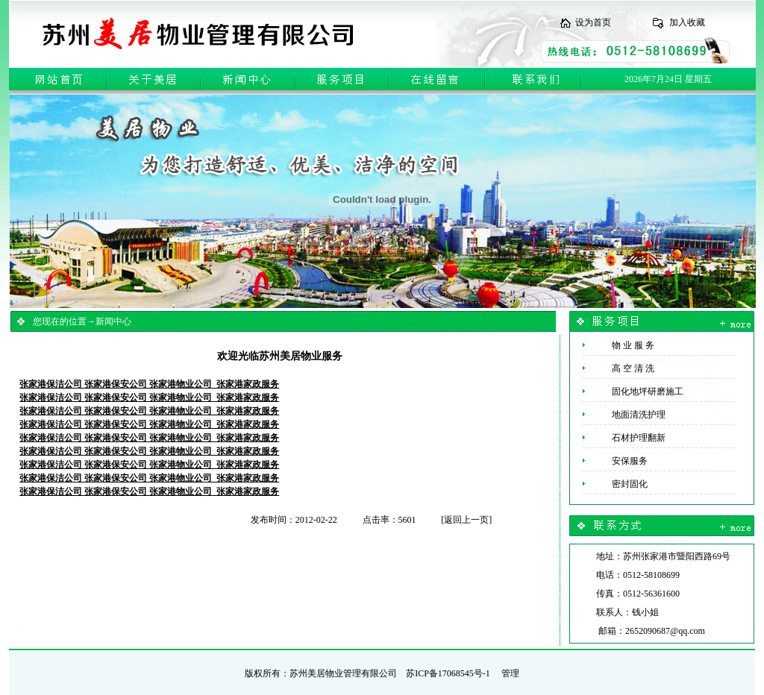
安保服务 (615, 461)
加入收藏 (687, 22)
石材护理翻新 (624, 438)
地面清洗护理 (624, 414)
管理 (510, 673)
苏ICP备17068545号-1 (448, 673)
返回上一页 (466, 520)
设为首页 (593, 22)
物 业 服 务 (618, 345)
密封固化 (615, 484)
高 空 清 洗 (618, 368)
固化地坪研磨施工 (633, 391)
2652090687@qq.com (665, 631)
